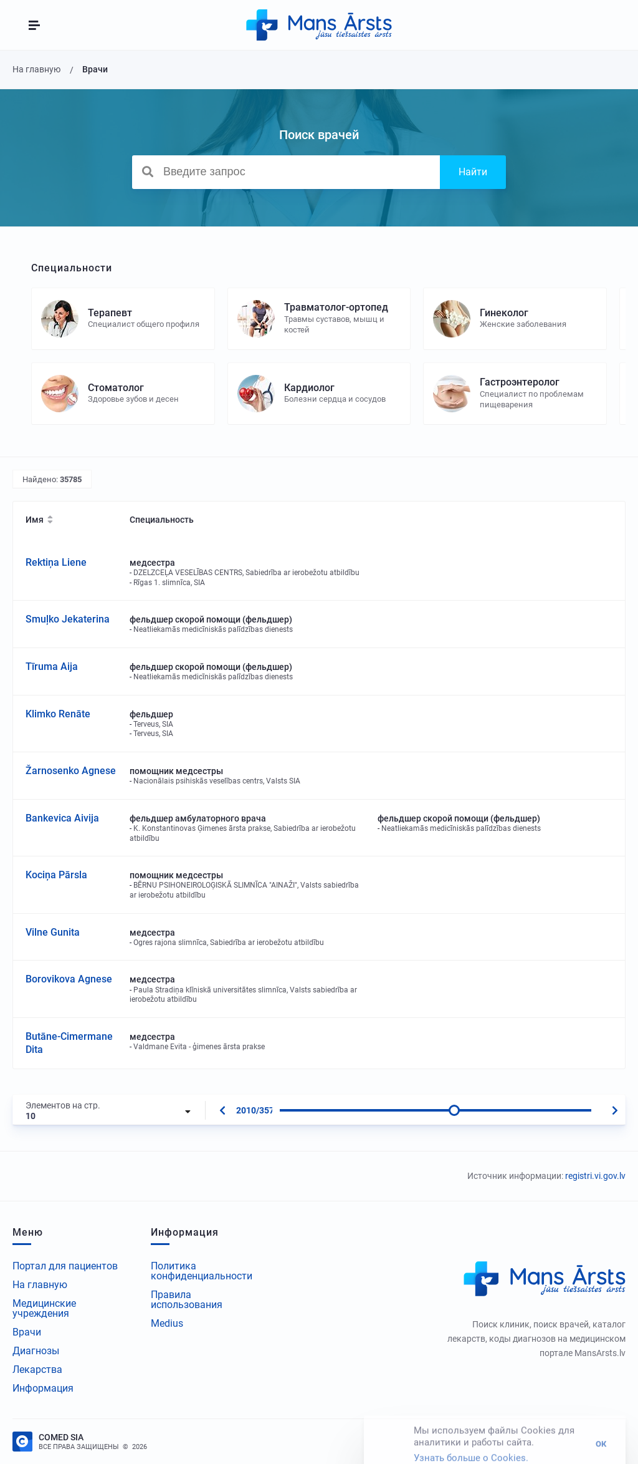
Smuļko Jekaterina (68, 619)
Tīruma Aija (52, 666)
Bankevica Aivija (62, 818)
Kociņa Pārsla (56, 875)
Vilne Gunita (53, 932)
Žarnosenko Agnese (71, 771)
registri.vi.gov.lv (595, 1176)
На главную (39, 1285)
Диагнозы (35, 1351)
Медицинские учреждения (44, 1308)
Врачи (26, 1332)
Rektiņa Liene (56, 562)
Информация (43, 1388)
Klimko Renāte (58, 714)
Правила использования (186, 1300)
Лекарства (37, 1369)
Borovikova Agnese (69, 979)
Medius (167, 1323)
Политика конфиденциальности (201, 1271)
